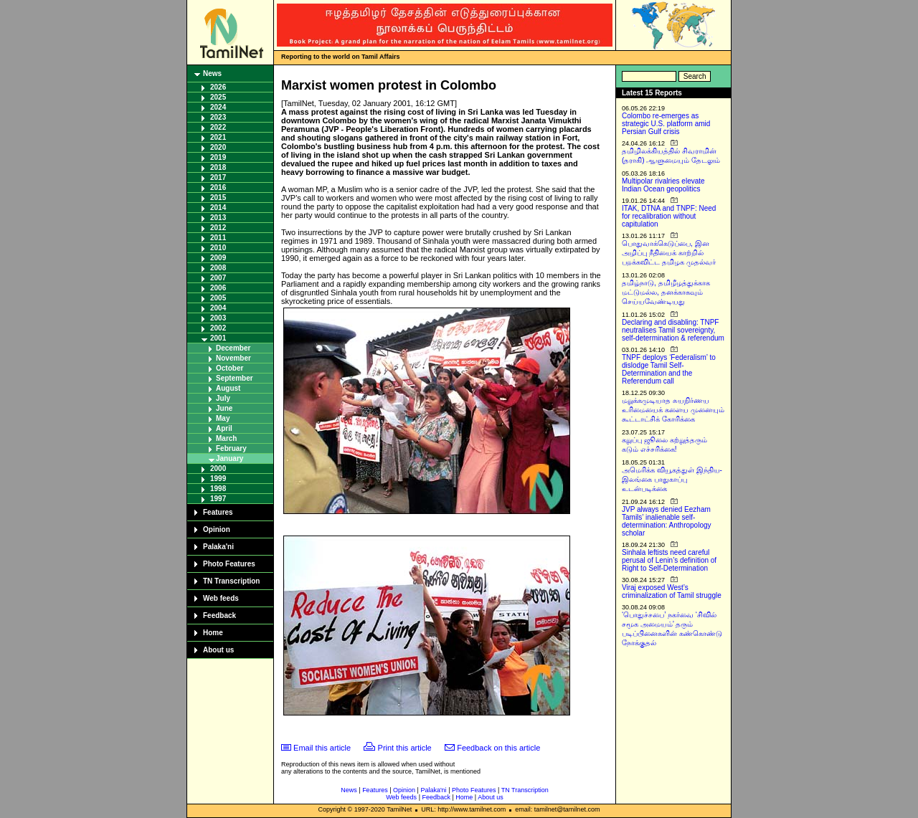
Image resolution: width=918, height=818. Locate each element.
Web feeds (221, 598)
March (226, 438)
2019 (218, 157)
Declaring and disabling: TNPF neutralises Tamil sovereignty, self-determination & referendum (673, 330)
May (223, 418)
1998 (218, 489)
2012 (218, 228)
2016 (218, 187)
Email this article (322, 747)
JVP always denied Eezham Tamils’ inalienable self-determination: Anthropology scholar (666, 521)
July (223, 398)
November (233, 358)
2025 (218, 97)
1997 (218, 499)
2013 (218, 218)
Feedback (219, 615)
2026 (218, 87)
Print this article (405, 747)
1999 (218, 478)
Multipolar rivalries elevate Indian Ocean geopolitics (663, 185)
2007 (218, 278)
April (224, 428)
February (231, 448)
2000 (218, 468)
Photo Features (229, 564)
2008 (218, 268)
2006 (218, 288)
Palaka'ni (218, 547)
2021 (218, 137)
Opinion (216, 529)
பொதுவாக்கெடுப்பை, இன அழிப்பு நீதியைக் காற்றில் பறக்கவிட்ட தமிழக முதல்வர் (669, 252)
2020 (218, 147)
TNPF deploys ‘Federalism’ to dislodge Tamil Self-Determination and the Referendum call (669, 369)
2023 (218, 117)
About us (218, 650)
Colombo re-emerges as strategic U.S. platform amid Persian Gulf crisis (666, 123)
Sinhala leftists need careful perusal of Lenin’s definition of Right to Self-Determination (669, 560)
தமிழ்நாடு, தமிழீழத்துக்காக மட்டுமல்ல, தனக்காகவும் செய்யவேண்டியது (666, 292)
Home (213, 633)
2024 (218, 107)
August (228, 388)
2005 (218, 298)
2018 (218, 167)
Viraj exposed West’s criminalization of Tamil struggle (671, 591)
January (229, 458)
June (224, 408)
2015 (218, 197)
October (229, 368)
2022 (218, 127)
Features (218, 512)
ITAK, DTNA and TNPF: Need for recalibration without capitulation (669, 216)
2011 (218, 238)
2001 (218, 338)
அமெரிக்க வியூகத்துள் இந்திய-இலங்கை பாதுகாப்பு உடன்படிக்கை (672, 479)
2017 (218, 177)
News (212, 73)
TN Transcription (231, 581)
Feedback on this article (498, 747)
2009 (218, 258)
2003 (218, 318)
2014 (218, 207)
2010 (218, 248)
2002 (218, 328)
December (233, 348)
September (234, 378)
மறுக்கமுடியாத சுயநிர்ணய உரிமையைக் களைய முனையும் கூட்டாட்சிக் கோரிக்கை (673, 409)
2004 (218, 308)
